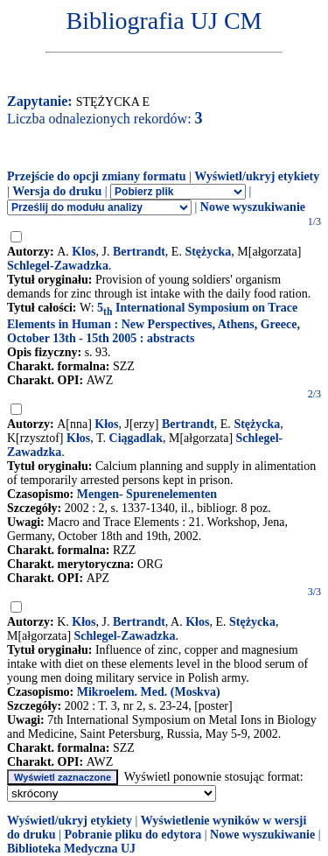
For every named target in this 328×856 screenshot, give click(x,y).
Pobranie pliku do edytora (132, 834)
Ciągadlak (136, 438)
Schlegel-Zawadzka (57, 265)
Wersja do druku (56, 191)
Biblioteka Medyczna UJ (71, 848)
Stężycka (208, 251)
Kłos (106, 424)
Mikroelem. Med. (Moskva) (148, 691)
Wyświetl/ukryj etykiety (256, 176)
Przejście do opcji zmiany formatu (96, 176)
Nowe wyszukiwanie (252, 207)
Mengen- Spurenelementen (147, 494)
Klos (83, 251)
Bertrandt (139, 251)
